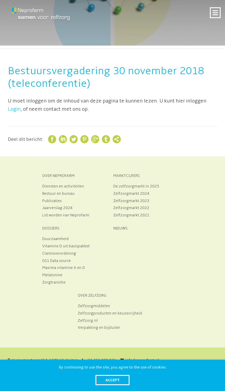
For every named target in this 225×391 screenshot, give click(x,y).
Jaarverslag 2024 (57, 208)
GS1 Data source (56, 260)
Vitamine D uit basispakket (66, 246)
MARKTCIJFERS (126, 175)
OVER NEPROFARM (58, 175)
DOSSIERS (50, 228)
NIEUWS (120, 228)
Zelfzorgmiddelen (94, 306)
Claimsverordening (59, 253)
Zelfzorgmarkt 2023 (131, 201)
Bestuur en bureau (58, 193)
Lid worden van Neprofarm (65, 215)
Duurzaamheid (55, 239)
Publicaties (52, 201)
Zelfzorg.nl (88, 320)
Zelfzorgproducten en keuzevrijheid (110, 313)
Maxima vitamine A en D (63, 267)
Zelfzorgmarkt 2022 (131, 208)
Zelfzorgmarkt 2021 (131, 215)
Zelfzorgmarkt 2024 (131, 193)
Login (14, 109)
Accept (112, 380)
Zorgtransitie (53, 282)
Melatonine (52, 275)
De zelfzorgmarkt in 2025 (136, 186)
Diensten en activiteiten (63, 186)
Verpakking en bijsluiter (99, 327)
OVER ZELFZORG (92, 295)
